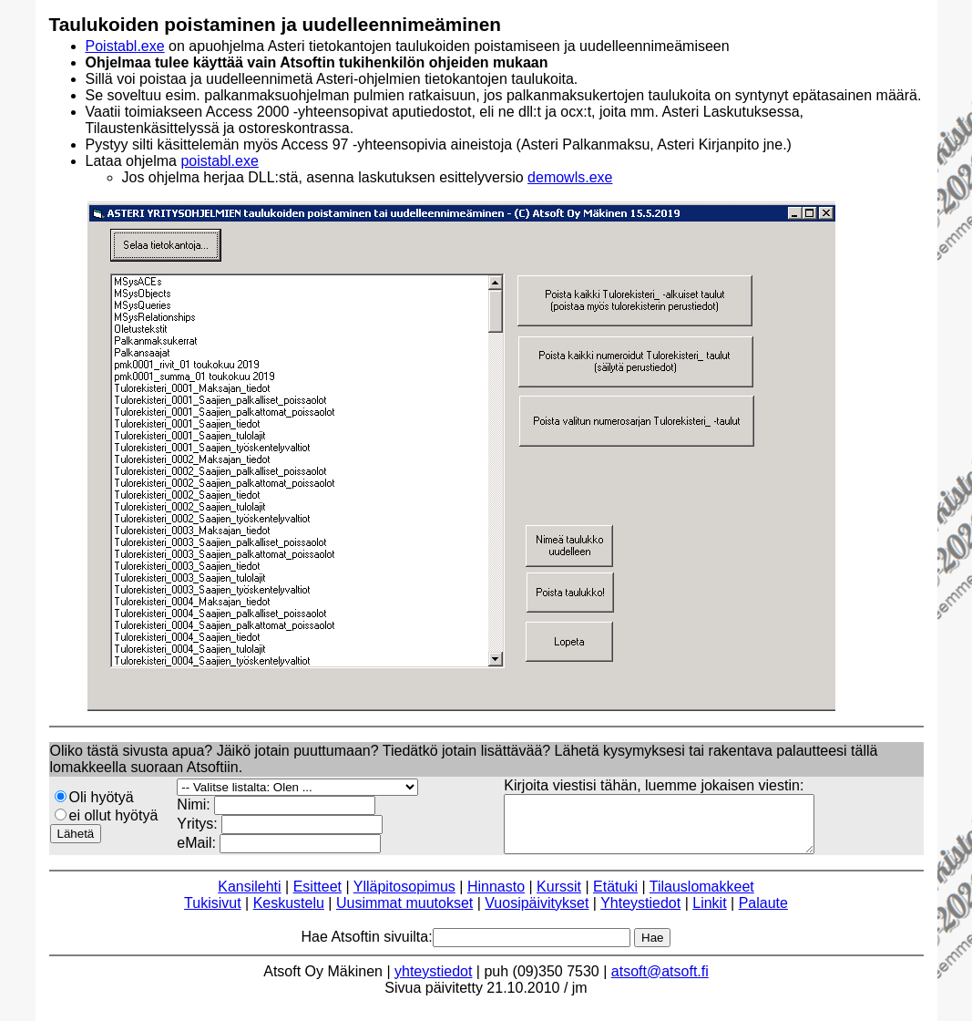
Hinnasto (496, 897)
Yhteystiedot (640, 914)
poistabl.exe (219, 161)
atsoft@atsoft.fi (660, 982)
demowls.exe (569, 177)
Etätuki (615, 897)
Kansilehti (249, 897)
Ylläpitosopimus (404, 897)
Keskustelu (288, 914)
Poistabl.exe (125, 46)
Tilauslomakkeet (702, 897)
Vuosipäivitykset (536, 914)
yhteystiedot (433, 982)
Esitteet (317, 897)
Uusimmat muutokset (404, 914)
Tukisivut (212, 914)
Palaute (763, 914)
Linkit (709, 914)
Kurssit (559, 897)
